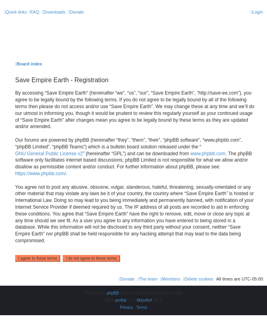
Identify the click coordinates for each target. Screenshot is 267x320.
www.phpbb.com (207, 153)
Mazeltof (144, 300)
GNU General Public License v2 (49, 153)
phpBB (113, 293)
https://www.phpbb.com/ (40, 173)
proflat (121, 300)
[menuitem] (34, 12)
